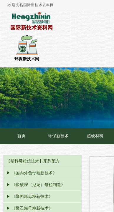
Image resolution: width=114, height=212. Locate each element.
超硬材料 (95, 136)
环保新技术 (58, 136)
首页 (21, 136)
